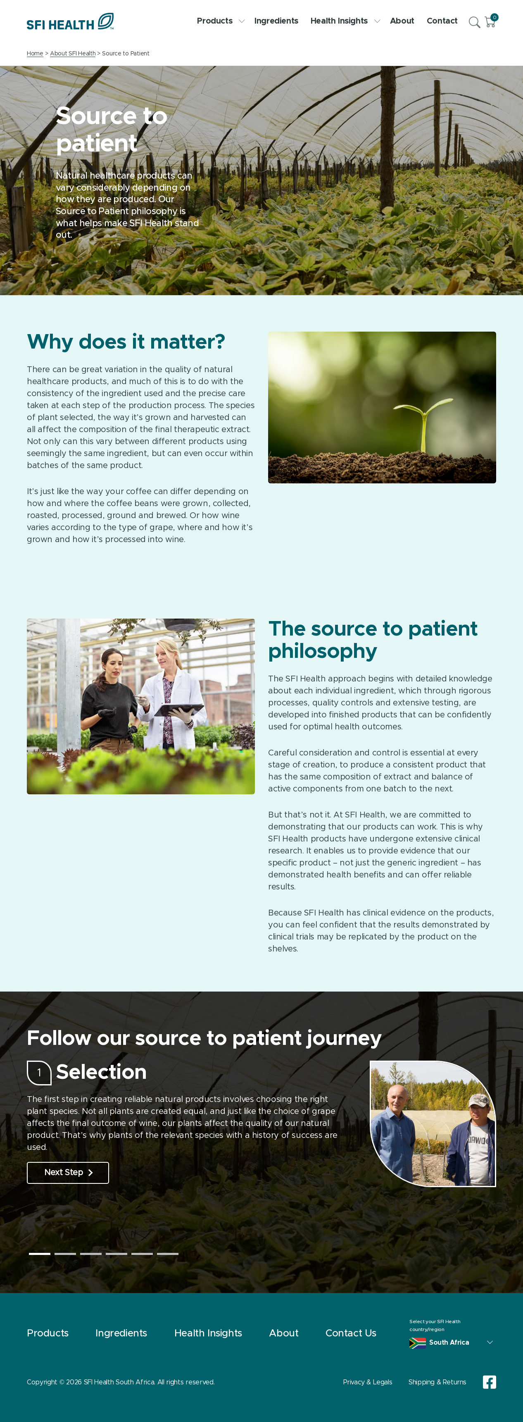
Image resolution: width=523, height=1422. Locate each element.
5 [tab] (142, 1254)
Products (219, 21)
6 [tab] (167, 1254)
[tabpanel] (261, 1124)
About (402, 21)
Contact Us (351, 1333)
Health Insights (344, 21)
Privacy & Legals (367, 1382)
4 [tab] (116, 1254)
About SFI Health (73, 54)
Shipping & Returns (437, 1382)
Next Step (68, 1173)
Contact (442, 21)
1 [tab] (39, 1254)
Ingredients (276, 21)
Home (35, 54)
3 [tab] (91, 1254)
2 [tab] (65, 1254)
